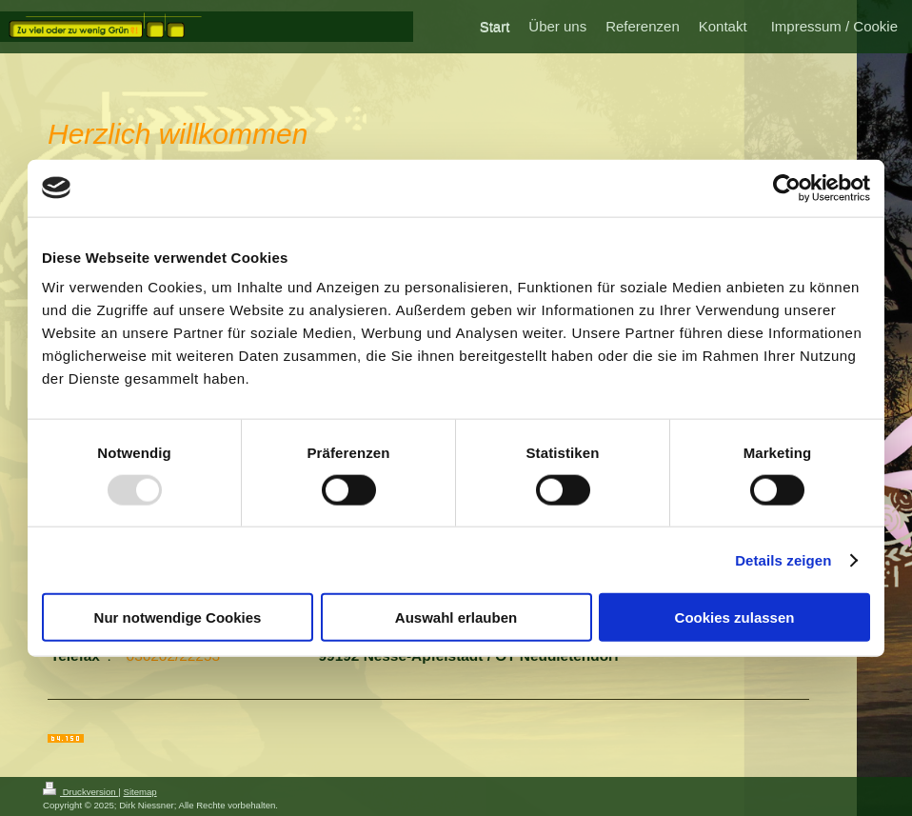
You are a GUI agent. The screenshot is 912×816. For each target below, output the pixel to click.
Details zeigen (783, 559)
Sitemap (139, 791)
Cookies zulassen (735, 617)
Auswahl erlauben (456, 617)
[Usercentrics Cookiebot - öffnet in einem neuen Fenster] (787, 187)
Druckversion (80, 791)
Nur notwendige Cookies (178, 617)
